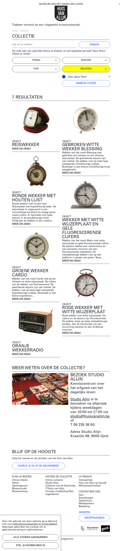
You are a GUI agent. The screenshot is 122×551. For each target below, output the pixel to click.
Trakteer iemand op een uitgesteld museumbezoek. (46, 25)
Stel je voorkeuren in (30, 545)
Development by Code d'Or (27, 546)
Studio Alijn (80, 399)
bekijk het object (21, 148)
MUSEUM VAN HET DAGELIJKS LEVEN (61, 4)
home (15, 31)
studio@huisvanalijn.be (90, 416)
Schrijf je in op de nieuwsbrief (38, 466)
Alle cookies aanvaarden (30, 537)
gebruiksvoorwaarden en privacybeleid (35, 524)
